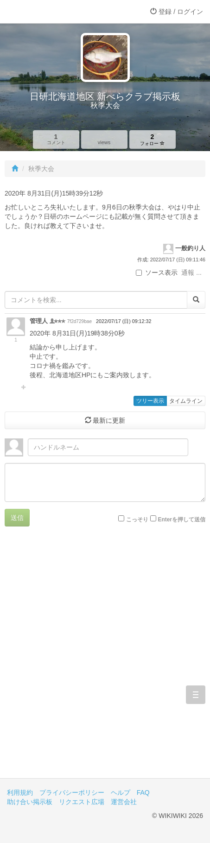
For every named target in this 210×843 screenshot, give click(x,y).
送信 (17, 517)
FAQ (143, 792)
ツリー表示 (150, 401)
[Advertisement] (105, 659)
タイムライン (186, 401)
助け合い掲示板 (29, 801)
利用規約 (20, 792)
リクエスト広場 (81, 801)
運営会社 (124, 801)
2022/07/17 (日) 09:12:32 (123, 321)
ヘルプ (120, 792)
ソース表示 (157, 272)
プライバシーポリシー (71, 792)
